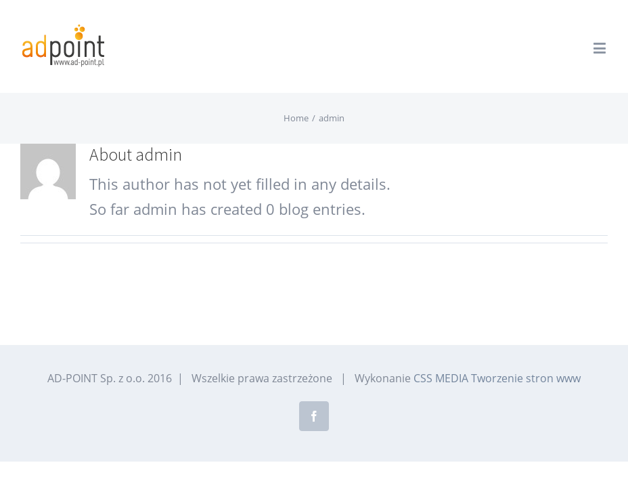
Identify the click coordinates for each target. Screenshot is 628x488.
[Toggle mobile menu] (600, 48)
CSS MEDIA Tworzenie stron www (497, 378)
